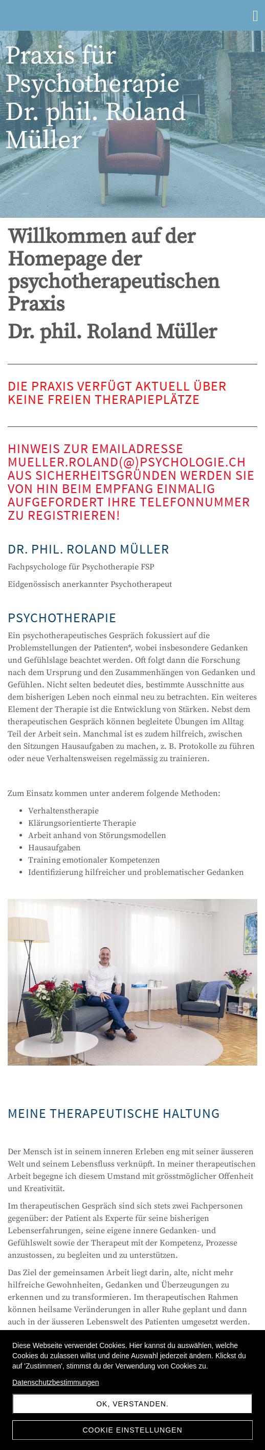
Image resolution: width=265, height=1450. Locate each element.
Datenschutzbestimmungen (55, 1382)
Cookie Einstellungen (132, 1430)
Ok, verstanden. (132, 1404)
